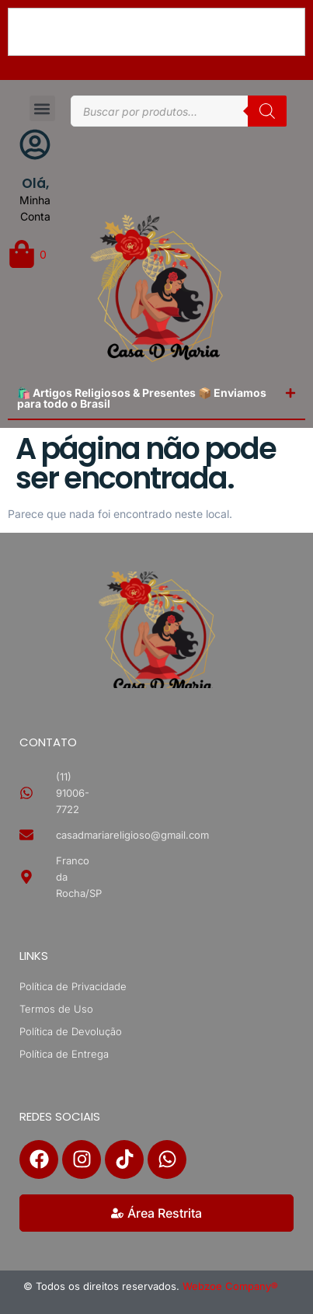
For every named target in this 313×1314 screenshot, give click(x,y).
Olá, (35, 183)
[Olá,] (34, 144)
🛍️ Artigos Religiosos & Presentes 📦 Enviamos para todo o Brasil (141, 398)
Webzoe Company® (230, 1286)
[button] (42, 108)
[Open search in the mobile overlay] (179, 111)
